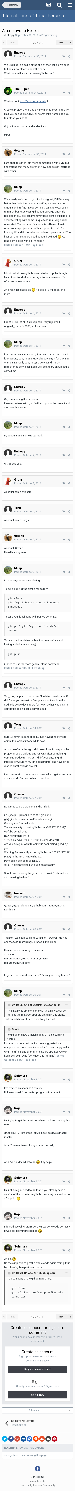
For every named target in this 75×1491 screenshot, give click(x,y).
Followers (34, 1410)
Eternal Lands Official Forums (33, 16)
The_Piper (21, 89)
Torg (17, 508)
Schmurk (20, 1076)
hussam (19, 893)
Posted (30, 56)
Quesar (19, 794)
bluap (18, 187)
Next (62, 43)
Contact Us (37, 1476)
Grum (18, 261)
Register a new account (37, 1369)
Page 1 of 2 (37, 43)
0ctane (19, 150)
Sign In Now (37, 1394)
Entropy (9, 35)
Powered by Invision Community (37, 1485)
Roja (17, 1108)
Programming (49, 35)
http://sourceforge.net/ (33, 101)
